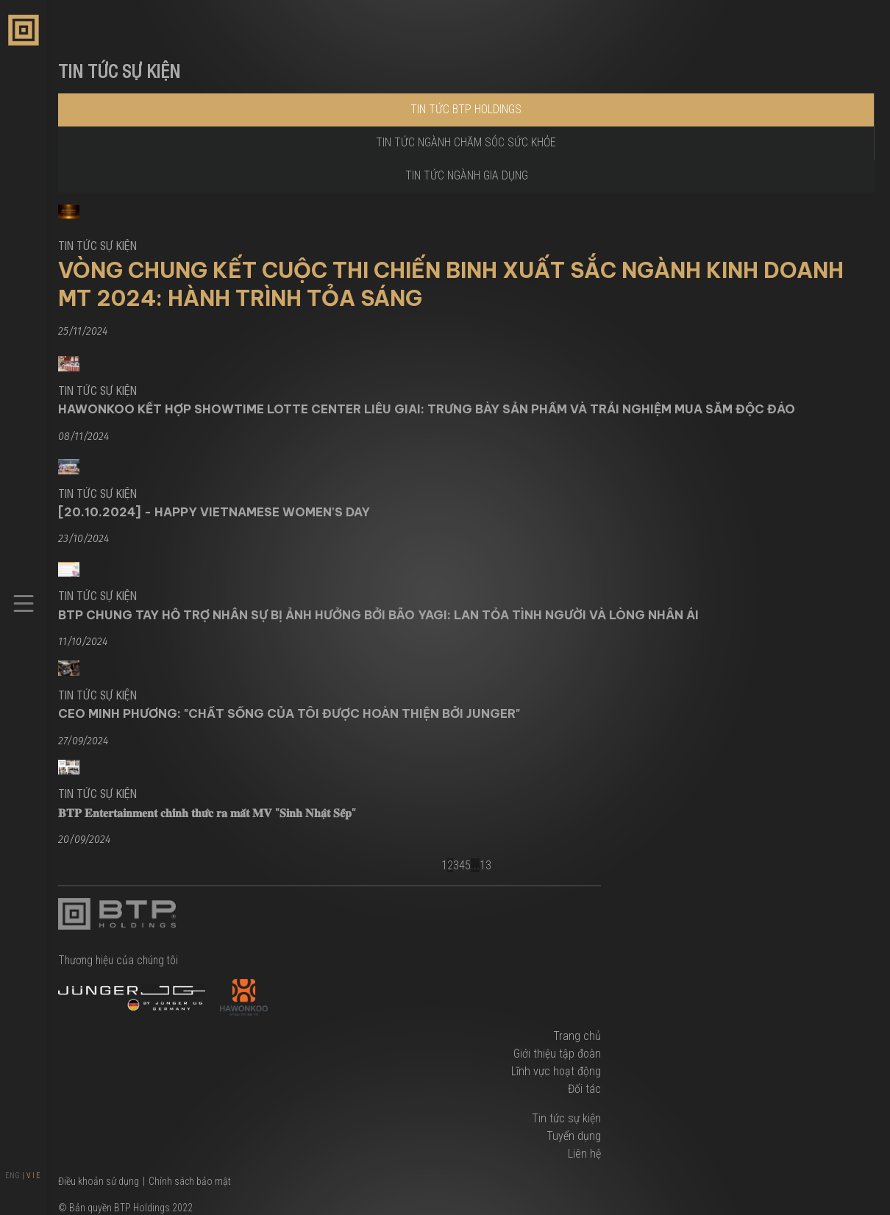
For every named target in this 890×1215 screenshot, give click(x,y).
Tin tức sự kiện (566, 1118)
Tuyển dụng (574, 1136)
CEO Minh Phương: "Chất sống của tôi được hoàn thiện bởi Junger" (289, 713)
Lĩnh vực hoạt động (556, 1071)
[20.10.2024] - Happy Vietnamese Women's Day (214, 512)
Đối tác (584, 1089)
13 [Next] (485, 865)
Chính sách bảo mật (190, 1181)
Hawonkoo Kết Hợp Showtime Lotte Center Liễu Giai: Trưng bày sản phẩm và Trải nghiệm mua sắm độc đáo (426, 409)
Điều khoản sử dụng (98, 1181)
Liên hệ (584, 1154)
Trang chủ (577, 1036)
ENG (12, 1175)
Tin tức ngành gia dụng (466, 175)
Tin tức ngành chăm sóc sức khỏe (466, 142)
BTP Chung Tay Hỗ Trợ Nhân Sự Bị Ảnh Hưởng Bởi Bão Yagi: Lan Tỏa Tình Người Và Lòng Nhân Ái (378, 615)
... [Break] (475, 865)
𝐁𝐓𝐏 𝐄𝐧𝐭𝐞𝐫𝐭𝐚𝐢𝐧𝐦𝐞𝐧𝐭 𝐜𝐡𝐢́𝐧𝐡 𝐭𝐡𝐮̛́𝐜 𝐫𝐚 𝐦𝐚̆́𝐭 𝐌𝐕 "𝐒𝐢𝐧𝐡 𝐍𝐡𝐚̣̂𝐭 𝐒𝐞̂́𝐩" (207, 812)
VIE (34, 1175)
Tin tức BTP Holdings (465, 109)
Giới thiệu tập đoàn (557, 1054)
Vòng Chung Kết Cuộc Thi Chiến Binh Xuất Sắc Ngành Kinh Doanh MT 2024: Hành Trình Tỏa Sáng (451, 284)
